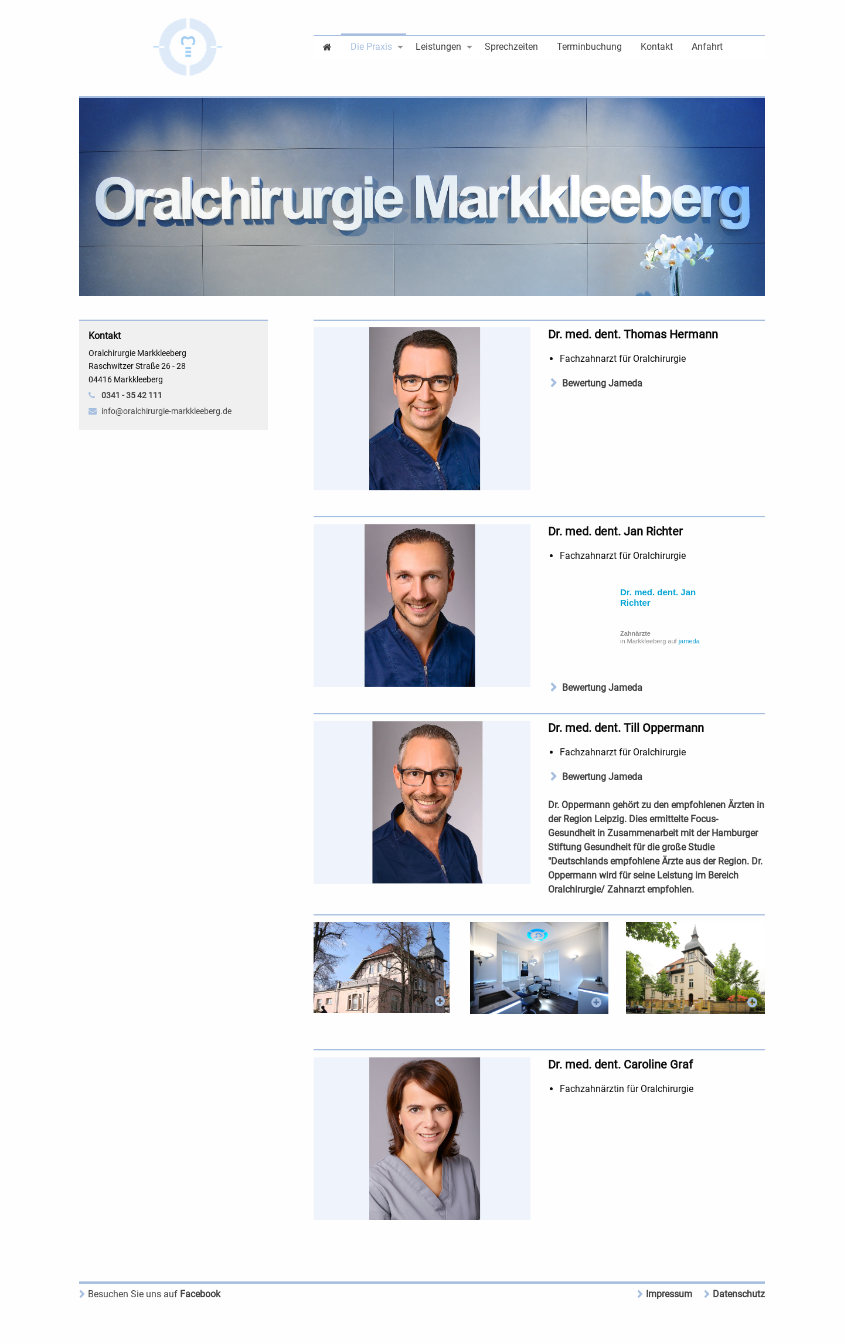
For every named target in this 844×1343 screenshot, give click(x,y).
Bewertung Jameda (602, 383)
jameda (689, 641)
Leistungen (438, 46)
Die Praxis (371, 46)
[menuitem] (327, 46)
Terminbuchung (589, 46)
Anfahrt (707, 46)
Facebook (154, 1294)
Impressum (669, 1294)
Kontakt (657, 46)
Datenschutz (739, 1294)
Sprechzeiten (511, 46)
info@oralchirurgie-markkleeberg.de (166, 411)
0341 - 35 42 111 (131, 395)
